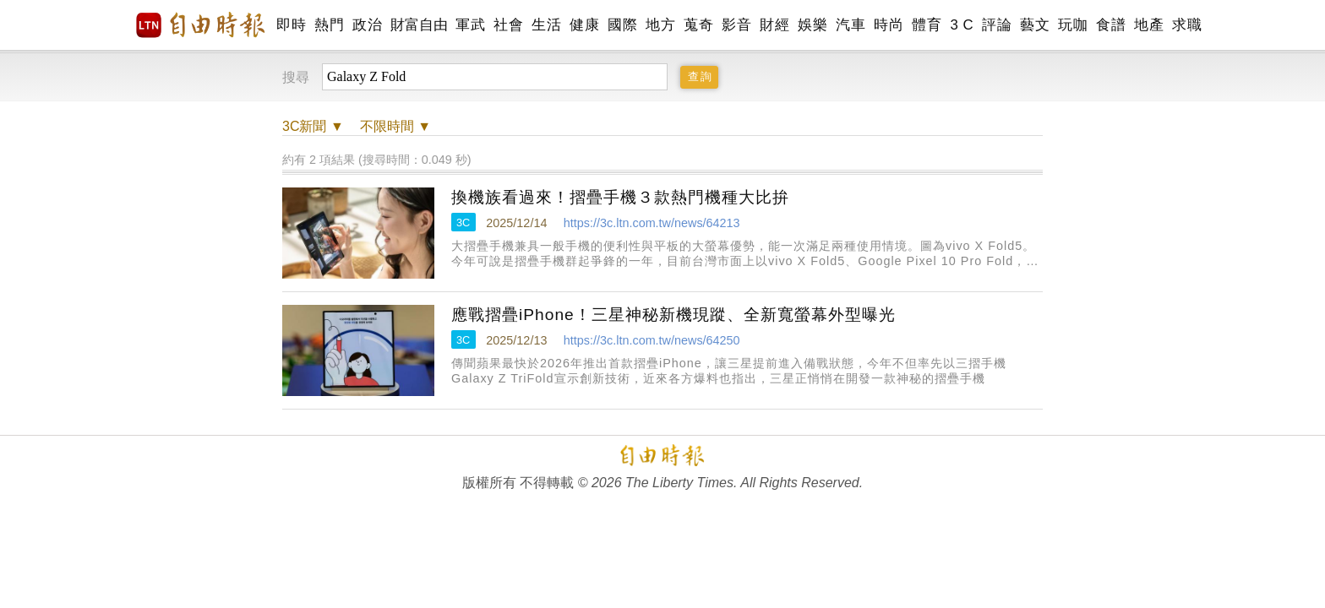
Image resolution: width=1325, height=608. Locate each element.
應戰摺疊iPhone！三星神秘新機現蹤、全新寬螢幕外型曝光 (673, 314)
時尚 (888, 25)
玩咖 (1073, 25)
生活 (546, 25)
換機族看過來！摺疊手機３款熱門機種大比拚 (620, 197)
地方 (660, 25)
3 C (961, 25)
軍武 (470, 25)
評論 (996, 25)
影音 (736, 25)
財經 (774, 25)
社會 (508, 25)
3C (463, 222)
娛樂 (812, 25)
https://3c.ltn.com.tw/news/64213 (652, 223)
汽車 (850, 25)
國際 (622, 25)
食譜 (1111, 25)
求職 (1187, 25)
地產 (1149, 25)
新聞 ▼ (313, 126)
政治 (367, 25)
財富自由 (418, 25)
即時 (291, 25)
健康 (584, 25)
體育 (926, 25)
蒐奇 (698, 25)
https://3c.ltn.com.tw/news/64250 (652, 340)
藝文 (1035, 25)
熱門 (329, 25)
